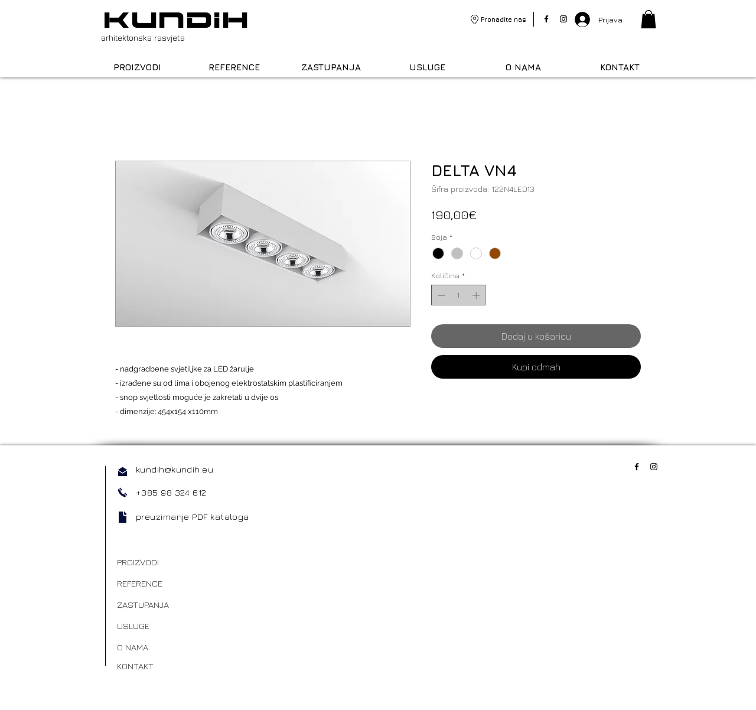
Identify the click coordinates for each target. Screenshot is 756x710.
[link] (648, 19)
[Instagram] (563, 19)
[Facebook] (546, 19)
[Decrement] (440, 295)
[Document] (122, 517)
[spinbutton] (458, 295)
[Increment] (477, 295)
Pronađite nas (503, 19)
